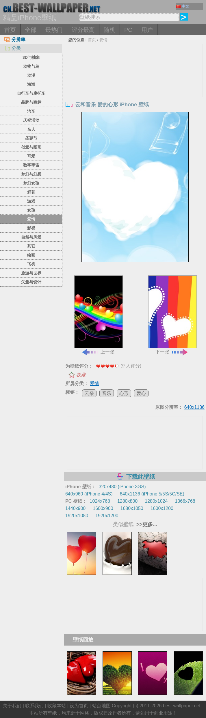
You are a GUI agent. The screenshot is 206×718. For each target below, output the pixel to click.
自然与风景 (31, 237)
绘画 (31, 255)
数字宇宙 (31, 165)
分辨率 (14, 39)
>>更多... (146, 524)
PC (128, 30)
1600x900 (103, 508)
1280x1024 (156, 501)
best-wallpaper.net (182, 705)
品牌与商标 (31, 102)
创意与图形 (31, 147)
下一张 (172, 314)
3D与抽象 (31, 57)
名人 (31, 129)
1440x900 (75, 508)
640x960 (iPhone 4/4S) (89, 493)
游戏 (31, 201)
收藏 (81, 374)
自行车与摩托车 (31, 93)
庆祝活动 (31, 120)
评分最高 (83, 30)
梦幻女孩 (31, 183)
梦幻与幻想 (31, 174)
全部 (30, 30)
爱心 (141, 393)
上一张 (98, 314)
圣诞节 (31, 138)
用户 (147, 30)
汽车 (31, 111)
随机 (109, 30)
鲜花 (31, 192)
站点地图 (101, 705)
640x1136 (194, 407)
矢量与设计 (31, 282)
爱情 (31, 219)
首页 (10, 30)
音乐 (106, 393)
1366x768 (185, 501)
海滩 (31, 84)
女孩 (31, 210)
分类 (12, 48)
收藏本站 (56, 705)
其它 (31, 246)
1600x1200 (162, 508)
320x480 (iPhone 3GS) (122, 486)
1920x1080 (76, 515)
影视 (31, 228)
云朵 (89, 393)
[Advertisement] (135, 87)
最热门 (54, 30)
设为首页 (79, 705)
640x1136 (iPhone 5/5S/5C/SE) (152, 493)
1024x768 (100, 501)
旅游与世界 (31, 273)
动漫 (31, 75)
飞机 (31, 264)
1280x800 (127, 501)
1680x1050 (131, 508)
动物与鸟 (31, 66)
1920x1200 (106, 515)
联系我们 (34, 705)
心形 (124, 393)
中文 (182, 6)
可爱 (31, 156)
